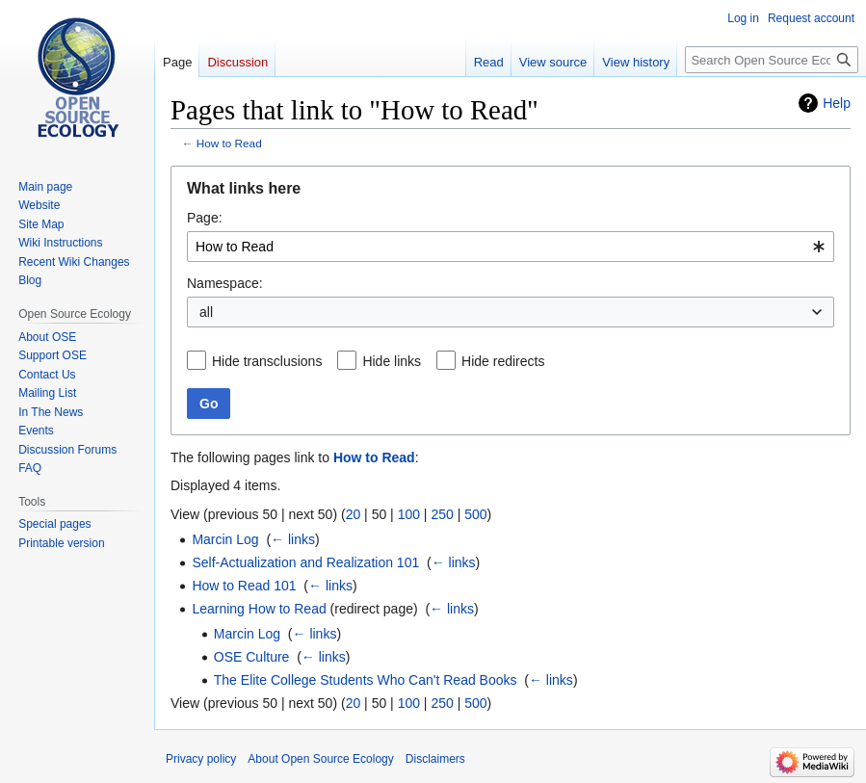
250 (442, 514)
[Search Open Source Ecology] (771, 59)
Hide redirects (502, 361)
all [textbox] (206, 312)
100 (409, 514)
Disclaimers (435, 759)
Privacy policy (201, 759)
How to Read (229, 143)
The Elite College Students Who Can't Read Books (365, 680)
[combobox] (510, 246)
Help (837, 103)
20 (353, 514)
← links (293, 539)
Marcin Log (225, 539)
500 (475, 514)
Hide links (391, 361)
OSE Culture (252, 657)
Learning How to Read (259, 608)
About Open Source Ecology (320, 759)
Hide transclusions (267, 361)
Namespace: (225, 283)
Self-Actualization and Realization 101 (305, 562)
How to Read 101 (244, 585)
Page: (205, 217)
